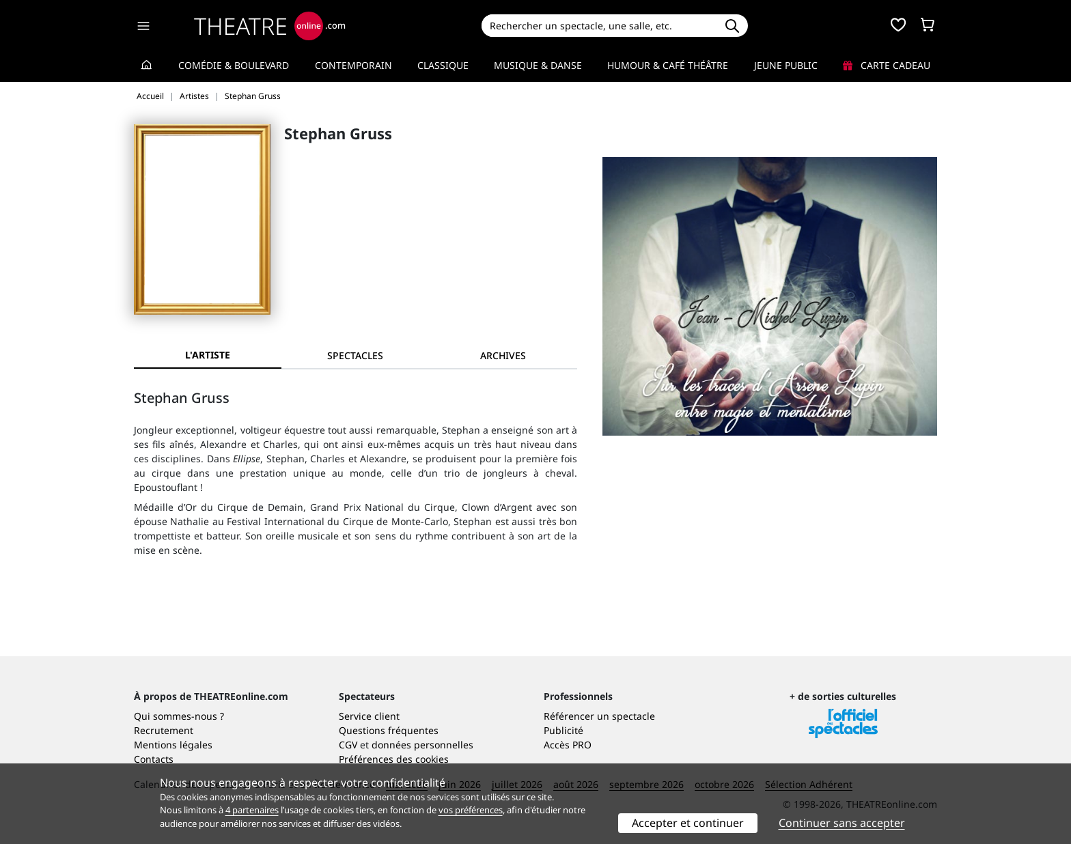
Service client (369, 715)
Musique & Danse (538, 65)
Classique (443, 65)
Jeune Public (786, 65)
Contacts (153, 758)
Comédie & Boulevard (233, 65)
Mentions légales (173, 744)
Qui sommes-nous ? (179, 715)
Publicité (563, 730)
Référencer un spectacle (599, 715)
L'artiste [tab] (207, 354)
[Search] (599, 25)
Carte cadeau (886, 65)
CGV (348, 744)
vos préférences (471, 810)
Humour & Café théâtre (667, 65)
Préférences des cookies (394, 758)
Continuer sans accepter (842, 822)
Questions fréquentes (389, 730)
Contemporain (353, 65)
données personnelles (422, 744)
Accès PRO (568, 744)
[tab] (355, 355)
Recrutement (163, 730)
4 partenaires (252, 810)
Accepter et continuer (688, 822)
